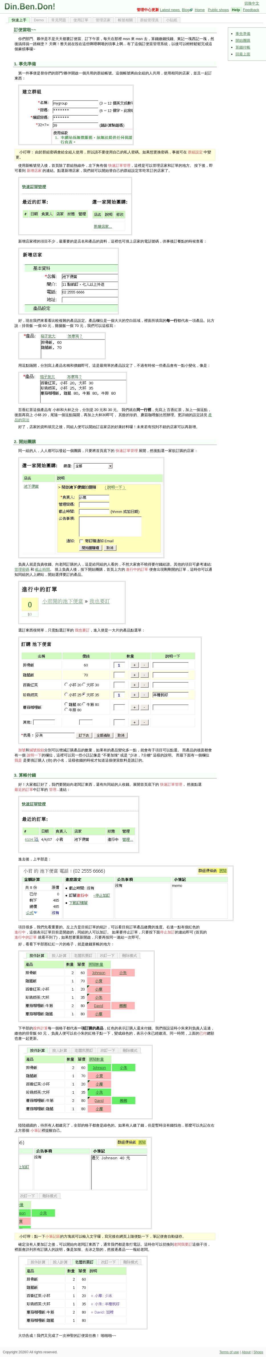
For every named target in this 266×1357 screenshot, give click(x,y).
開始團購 (243, 40)
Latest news (170, 10)
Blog (185, 10)
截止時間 (42, 569)
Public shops (218, 10)
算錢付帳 (243, 47)
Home (200, 10)
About (246, 1352)
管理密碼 (22, 569)
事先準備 (243, 34)
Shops (258, 1352)
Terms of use (229, 1352)
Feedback (251, 10)
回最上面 (243, 54)
